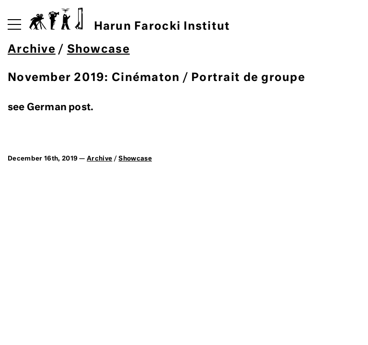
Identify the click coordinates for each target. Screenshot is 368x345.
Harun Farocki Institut (129, 20)
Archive (32, 49)
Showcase (98, 49)
